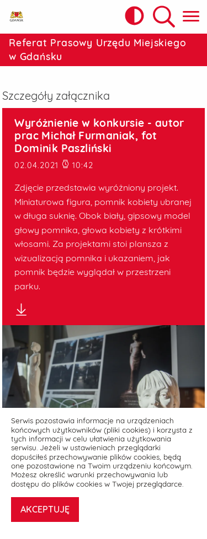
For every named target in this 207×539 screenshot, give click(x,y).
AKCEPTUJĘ (45, 509)
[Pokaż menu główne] (191, 17)
